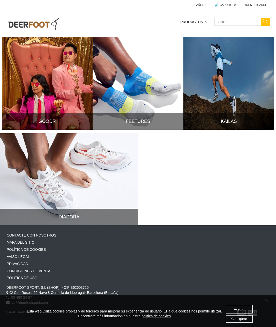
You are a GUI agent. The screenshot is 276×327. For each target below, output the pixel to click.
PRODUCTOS (193, 22)
